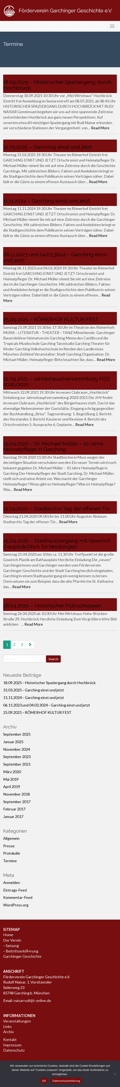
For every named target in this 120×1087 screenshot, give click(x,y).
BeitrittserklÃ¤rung (22, 951)
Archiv (8, 1031)
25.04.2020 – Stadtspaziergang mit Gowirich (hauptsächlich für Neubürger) (56, 543)
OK (44, 1080)
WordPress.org (15, 905)
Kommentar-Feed (17, 897)
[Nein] (115, 1074)
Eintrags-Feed (15, 890)
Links (7, 1026)
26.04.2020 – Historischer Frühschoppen (52, 605)
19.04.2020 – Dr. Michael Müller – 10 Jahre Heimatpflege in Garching (53, 446)
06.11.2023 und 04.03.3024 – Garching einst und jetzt (55, 257)
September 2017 (16, 801)
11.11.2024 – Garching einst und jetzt (46, 201)
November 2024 (16, 749)
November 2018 (16, 794)
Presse (9, 846)
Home (8, 934)
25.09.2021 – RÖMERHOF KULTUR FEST (51, 319)
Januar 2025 (13, 741)
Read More (100, 128)
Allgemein (11, 838)
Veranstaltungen (17, 1021)
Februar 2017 (14, 809)
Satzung (12, 945)
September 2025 (16, 734)
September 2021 (16, 764)
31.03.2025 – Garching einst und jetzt (47, 147)
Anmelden (11, 882)
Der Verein (12, 940)
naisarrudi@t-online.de (32, 1000)
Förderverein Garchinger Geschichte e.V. (60, 17)
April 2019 (11, 786)
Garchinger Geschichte (22, 956)
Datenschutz (14, 1050)
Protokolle (11, 853)
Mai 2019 (10, 779)
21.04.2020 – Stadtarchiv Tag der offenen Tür (56, 508)
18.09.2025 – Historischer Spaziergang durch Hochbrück (57, 85)
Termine (10, 860)
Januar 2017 (13, 816)
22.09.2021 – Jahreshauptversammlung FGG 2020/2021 (56, 381)
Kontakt (10, 1039)
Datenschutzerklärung (66, 1080)
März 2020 (12, 771)
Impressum (12, 1045)
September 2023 (16, 756)
